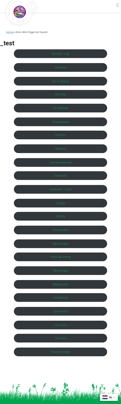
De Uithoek (60, 108)
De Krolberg (60, 81)
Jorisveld (60, 176)
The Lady (60, 325)
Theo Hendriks (60, 352)
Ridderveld (60, 284)
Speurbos (60, 311)
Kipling (60, 216)
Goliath (60, 135)
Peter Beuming (60, 257)
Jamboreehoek (60, 162)
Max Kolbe (60, 244)
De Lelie (60, 94)
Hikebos (60, 149)
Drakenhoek (60, 122)
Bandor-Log (60, 54)
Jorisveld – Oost (60, 189)
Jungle (60, 203)
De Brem (60, 67)
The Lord (61, 338)
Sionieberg (60, 297)
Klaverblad (60, 230)
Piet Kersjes (60, 271)
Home (10, 32)
